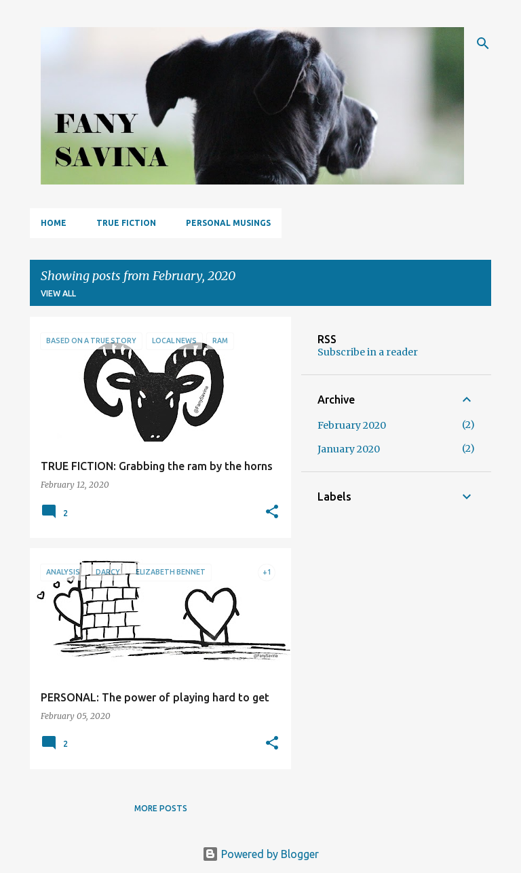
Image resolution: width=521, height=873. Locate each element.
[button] (272, 512)
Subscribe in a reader (367, 352)
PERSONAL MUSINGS (228, 222)
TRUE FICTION (126, 222)
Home (53, 222)
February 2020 (351, 425)
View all (58, 293)
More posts (160, 808)
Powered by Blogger (260, 854)
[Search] (483, 43)
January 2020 (348, 449)
